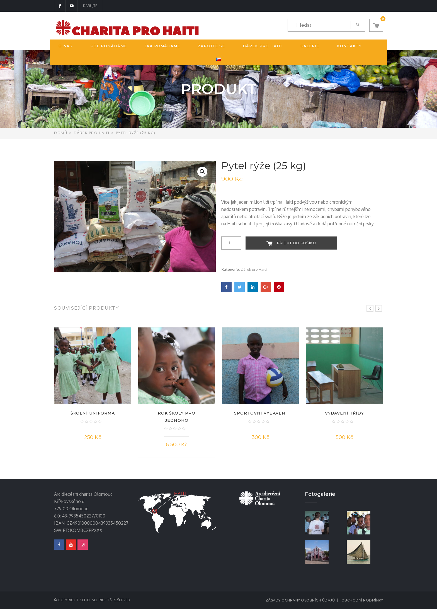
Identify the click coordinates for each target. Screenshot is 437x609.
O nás (65, 46)
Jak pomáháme (162, 46)
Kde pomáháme (108, 46)
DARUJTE (90, 6)
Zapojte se (211, 46)
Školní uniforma (93, 413)
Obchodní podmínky (362, 600)
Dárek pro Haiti (263, 46)
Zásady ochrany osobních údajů (300, 600)
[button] (376, 25)
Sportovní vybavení (260, 413)
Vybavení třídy (344, 413)
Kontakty (349, 46)
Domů (60, 132)
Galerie (309, 46)
